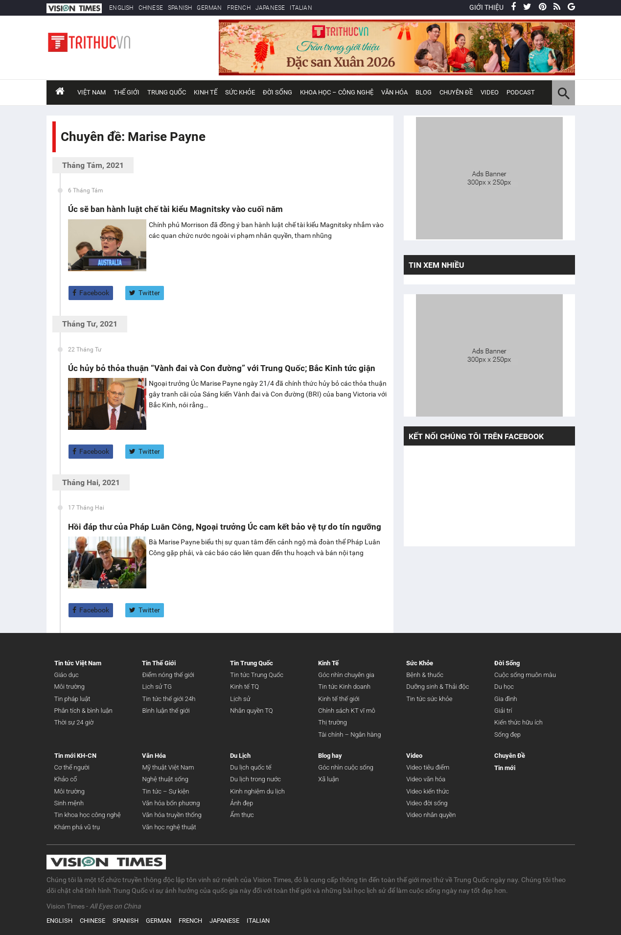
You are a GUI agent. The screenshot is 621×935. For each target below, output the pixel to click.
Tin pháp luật (72, 698)
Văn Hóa (394, 92)
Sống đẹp (507, 734)
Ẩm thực (241, 814)
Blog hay (330, 755)
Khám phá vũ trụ (77, 827)
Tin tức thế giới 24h (168, 698)
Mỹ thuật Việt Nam (168, 767)
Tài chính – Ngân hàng (349, 734)
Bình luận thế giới (165, 710)
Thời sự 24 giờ (74, 722)
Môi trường (69, 686)
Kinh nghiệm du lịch (257, 791)
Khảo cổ (65, 779)
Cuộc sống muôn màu (525, 674)
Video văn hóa (425, 779)
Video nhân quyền (431, 814)
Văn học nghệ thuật (169, 827)
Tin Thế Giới (159, 663)
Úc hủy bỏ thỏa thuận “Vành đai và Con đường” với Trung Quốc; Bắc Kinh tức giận (221, 368)
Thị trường (332, 722)
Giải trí (503, 710)
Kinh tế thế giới (338, 698)
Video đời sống (426, 803)
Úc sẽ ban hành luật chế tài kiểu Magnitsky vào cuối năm (175, 209)
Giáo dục (66, 674)
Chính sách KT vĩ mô (346, 710)
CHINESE (150, 7)
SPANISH (180, 7)
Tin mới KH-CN (75, 755)
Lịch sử (240, 698)
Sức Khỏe (240, 92)
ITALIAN (301, 7)
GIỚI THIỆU (486, 7)
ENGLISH (121, 7)
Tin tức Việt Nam (77, 663)
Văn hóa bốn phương (171, 803)
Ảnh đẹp (241, 803)
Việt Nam (91, 92)
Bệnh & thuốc (424, 674)
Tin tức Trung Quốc (256, 674)
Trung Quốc (166, 92)
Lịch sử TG (156, 686)
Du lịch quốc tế (250, 767)
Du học (504, 686)
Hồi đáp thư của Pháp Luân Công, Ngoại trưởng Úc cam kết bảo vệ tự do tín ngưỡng (224, 527)
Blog (423, 92)
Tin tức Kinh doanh (344, 686)
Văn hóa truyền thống (171, 814)
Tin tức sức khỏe (429, 698)
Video (490, 92)
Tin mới (504, 767)
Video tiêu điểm (427, 767)
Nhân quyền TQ (251, 710)
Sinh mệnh (69, 803)
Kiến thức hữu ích (518, 722)
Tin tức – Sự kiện (165, 791)
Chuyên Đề (509, 755)
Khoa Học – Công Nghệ (336, 92)
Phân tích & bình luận (83, 710)
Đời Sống (277, 92)
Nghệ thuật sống (165, 779)
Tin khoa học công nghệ (87, 814)
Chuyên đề (456, 92)
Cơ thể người (72, 767)
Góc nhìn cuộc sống (345, 767)
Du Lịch (240, 755)
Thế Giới (126, 92)
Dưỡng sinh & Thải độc (437, 686)
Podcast (520, 92)
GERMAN (209, 7)
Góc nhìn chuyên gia (346, 674)
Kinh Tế (205, 92)
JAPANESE (270, 7)
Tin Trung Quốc (251, 663)
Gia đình (505, 698)
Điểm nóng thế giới (168, 674)
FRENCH (239, 7)
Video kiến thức (427, 791)
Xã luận (328, 779)
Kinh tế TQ (244, 686)
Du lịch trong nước (255, 779)
